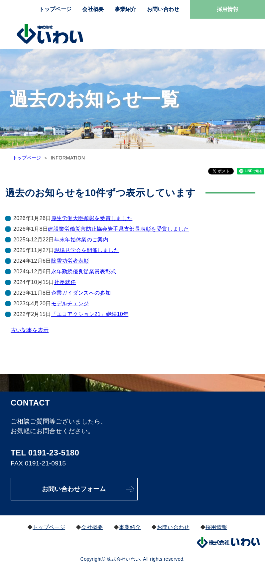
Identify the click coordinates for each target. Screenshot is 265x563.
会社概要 (93, 9)
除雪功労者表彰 (70, 261)
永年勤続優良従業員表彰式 (83, 271)
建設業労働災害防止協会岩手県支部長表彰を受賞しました (118, 229)
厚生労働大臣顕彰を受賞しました (92, 218)
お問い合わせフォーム (75, 488)
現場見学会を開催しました (86, 250)
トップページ (55, 9)
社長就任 (65, 282)
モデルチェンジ (70, 303)
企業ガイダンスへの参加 (81, 293)
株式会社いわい (50, 34)
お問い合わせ (163, 9)
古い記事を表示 (30, 330)
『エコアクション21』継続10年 (90, 314)
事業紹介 (125, 9)
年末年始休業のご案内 (81, 239)
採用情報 (227, 9)
